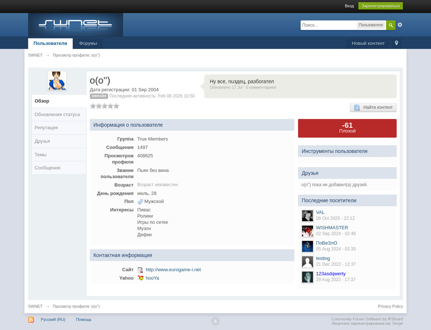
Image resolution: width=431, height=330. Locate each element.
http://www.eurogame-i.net (173, 269)
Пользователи (50, 43)
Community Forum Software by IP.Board (367, 319)
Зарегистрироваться (381, 6)
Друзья (42, 141)
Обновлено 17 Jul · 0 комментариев (243, 87)
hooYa (152, 278)
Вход (349, 6)
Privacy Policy (390, 306)
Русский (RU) (53, 319)
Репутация (46, 127)
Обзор (42, 101)
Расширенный (400, 25)
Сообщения (48, 167)
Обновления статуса (57, 114)
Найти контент (373, 108)
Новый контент (368, 43)
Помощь (84, 319)
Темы (41, 154)
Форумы (88, 43)
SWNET (35, 306)
